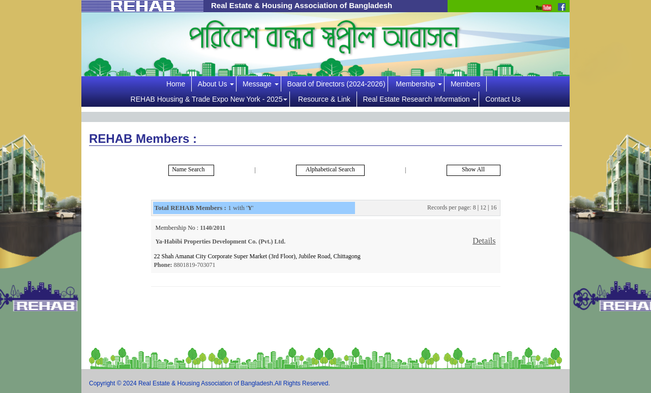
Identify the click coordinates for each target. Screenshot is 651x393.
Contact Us (502, 99)
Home (177, 84)
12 (483, 207)
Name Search (186, 169)
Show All (473, 169)
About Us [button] (216, 84)
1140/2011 (211, 227)
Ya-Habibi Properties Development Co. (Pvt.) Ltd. (221, 241)
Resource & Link (326, 99)
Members (467, 84)
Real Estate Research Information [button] (420, 99)
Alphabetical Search (330, 169)
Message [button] (261, 84)
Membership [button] (419, 84)
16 (494, 207)
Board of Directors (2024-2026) (336, 84)
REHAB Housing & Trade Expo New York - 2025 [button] (209, 99)
